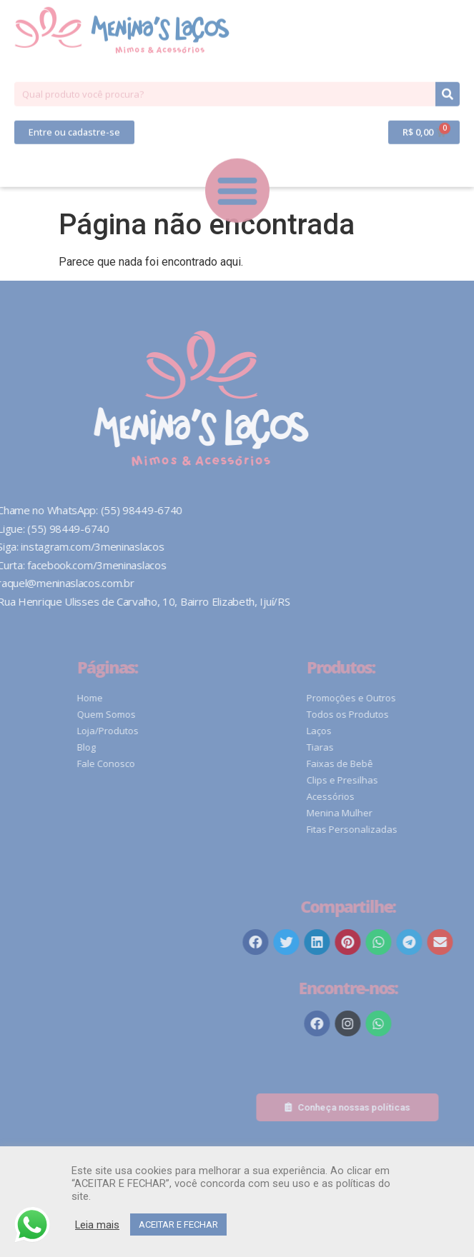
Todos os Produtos (424, 714)
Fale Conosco (182, 763)
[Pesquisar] (447, 62)
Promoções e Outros (428, 697)
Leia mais (97, 1224)
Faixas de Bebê (416, 763)
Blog (162, 747)
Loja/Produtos (183, 730)
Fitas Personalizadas (428, 829)
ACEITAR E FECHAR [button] (178, 1224)
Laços (395, 730)
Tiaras (396, 747)
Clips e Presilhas (419, 779)
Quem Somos (182, 714)
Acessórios (407, 796)
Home (166, 697)
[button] (74, 100)
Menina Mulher (416, 812)
